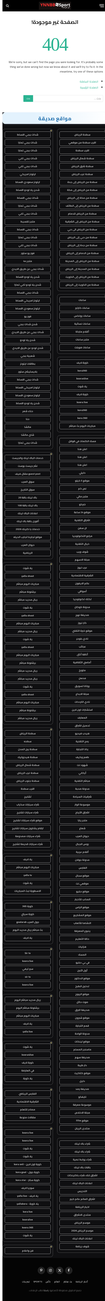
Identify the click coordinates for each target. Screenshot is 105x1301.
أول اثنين (80, 970)
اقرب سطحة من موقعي (80, 142)
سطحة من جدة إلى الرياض (80, 245)
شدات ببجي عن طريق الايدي (25, 269)
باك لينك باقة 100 (25, 505)
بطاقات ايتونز (25, 363)
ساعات (80, 300)
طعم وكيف (80, 757)
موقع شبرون (79, 1018)
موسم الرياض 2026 (80, 1230)
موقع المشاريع (80, 915)
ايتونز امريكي (25, 174)
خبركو (80, 504)
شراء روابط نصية (79, 1159)
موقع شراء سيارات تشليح (25, 820)
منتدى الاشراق (79, 1215)
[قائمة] (99, 6)
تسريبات (23, 1282)
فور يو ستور (25, 253)
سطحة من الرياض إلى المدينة (80, 261)
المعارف (80, 717)
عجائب (79, 646)
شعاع (80, 828)
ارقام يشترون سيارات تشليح (25, 828)
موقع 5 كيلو (79, 480)
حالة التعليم (80, 939)
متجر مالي (79, 496)
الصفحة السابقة (86, 81)
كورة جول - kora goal (25, 1172)
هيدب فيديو (79, 733)
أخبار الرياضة (79, 1282)
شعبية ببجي (25, 356)
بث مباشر (65, 1282)
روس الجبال (79, 844)
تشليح (25, 796)
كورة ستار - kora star (25, 1180)
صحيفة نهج (80, 615)
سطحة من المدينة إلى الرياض (80, 269)
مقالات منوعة (25, 1117)
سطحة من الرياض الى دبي (80, 229)
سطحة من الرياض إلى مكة (80, 190)
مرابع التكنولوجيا (80, 536)
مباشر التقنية (80, 781)
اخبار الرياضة (80, 1207)
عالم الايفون (80, 583)
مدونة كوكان (80, 607)
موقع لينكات (79, 1041)
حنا (25, 419)
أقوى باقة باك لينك (25, 521)
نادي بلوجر (80, 638)
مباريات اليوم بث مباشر (79, 426)
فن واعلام (25, 1250)
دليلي (80, 472)
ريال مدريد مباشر (25, 599)
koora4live (80, 378)
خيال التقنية (80, 544)
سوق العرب (25, 481)
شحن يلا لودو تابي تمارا (25, 284)
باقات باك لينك (79, 1167)
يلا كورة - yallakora (25, 1203)
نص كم (80, 488)
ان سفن (79, 528)
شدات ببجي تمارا (25, 142)
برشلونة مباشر (25, 591)
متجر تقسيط (25, 221)
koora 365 (25, 1227)
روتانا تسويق (79, 686)
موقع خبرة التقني (80, 630)
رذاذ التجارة (80, 749)
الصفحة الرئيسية (87, 87)
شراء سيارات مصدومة (25, 836)
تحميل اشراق (79, 725)
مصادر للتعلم (25, 1109)
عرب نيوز (80, 567)
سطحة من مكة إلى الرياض (80, 198)
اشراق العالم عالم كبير (80, 1199)
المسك (80, 954)
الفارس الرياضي (25, 1093)
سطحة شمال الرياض (80, 158)
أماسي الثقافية (80, 662)
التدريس (80, 1191)
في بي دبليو (80, 962)
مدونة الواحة (79, 1033)
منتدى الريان (79, 1128)
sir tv (25, 976)
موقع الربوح (80, 994)
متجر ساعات (80, 339)
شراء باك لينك (80, 1143)
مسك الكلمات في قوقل (80, 441)
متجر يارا (80, 820)
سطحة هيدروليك (25, 757)
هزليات (80, 946)
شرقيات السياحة (79, 796)
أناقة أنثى (79, 654)
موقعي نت (79, 883)
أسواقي (79, 591)
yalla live (25, 1031)
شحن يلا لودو (25, 340)
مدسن (80, 678)
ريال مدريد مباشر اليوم (25, 1000)
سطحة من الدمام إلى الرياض (79, 253)
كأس (45, 1282)
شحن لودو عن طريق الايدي (25, 348)
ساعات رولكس (79, 316)
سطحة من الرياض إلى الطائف (80, 205)
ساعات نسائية (80, 323)
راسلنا (43, 1290)
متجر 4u (25, 261)
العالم (55, 1282)
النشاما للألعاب (80, 923)
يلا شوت (80, 386)
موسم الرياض (80, 1222)
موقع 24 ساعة (79, 512)
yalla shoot (25, 576)
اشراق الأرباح (80, 812)
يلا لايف (25, 859)
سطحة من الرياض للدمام (79, 213)
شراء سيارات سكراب (25, 804)
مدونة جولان (79, 860)
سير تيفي (25, 969)
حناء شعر (25, 411)
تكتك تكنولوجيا (80, 599)
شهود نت (79, 765)
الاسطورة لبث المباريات (25, 891)
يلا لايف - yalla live (25, 1196)
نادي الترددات (79, 702)
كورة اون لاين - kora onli (25, 1164)
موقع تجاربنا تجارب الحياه (25, 537)
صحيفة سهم (79, 1057)
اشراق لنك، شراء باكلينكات (80, 1175)
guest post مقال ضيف (25, 474)
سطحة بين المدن (25, 749)
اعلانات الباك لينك (80, 1183)
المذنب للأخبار (80, 899)
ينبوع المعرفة (80, 931)
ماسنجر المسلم (80, 1049)
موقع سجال (80, 875)
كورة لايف (80, 362)
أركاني (80, 773)
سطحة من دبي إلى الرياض (80, 237)
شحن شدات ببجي (25, 324)
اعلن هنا (80, 449)
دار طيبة (79, 1065)
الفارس (80, 867)
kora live (25, 1211)
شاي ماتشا (25, 435)
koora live (79, 402)
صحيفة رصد (80, 1089)
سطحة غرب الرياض (79, 174)
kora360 (79, 370)
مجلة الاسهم (79, 559)
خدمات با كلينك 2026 (25, 529)
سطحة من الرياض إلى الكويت (80, 277)
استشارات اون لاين (79, 709)
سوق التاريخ (25, 489)
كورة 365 (25, 906)
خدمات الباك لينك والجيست (25, 458)
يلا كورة (25, 1078)
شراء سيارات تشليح (25, 812)
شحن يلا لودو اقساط (25, 190)
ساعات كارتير (80, 308)
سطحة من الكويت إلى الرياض (80, 284)
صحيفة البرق (79, 1010)
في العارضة (25, 1070)
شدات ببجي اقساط (25, 134)
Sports (35, 1282)
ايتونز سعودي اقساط (25, 182)
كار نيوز (79, 623)
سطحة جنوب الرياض (25, 781)
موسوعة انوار (80, 804)
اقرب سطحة (80, 150)
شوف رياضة (80, 1246)
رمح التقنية (79, 741)
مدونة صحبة (80, 788)
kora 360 (80, 418)
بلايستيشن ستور (25, 371)
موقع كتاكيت (80, 1073)
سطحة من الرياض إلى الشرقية (80, 221)
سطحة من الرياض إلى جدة (80, 182)
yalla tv (25, 875)
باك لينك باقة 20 (25, 497)
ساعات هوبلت (80, 347)
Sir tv (25, 953)
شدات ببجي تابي (25, 158)
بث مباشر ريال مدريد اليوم (25, 930)
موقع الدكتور (80, 978)
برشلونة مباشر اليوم (25, 1008)
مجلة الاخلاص (80, 1112)
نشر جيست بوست (25, 466)
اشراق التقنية (80, 520)
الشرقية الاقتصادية (80, 575)
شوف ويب (80, 551)
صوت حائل (80, 1002)
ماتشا (25, 427)
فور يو (25, 316)
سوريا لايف (25, 1188)
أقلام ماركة (80, 331)
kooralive (25, 1219)
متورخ (79, 670)
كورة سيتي (25, 914)
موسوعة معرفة (79, 1104)
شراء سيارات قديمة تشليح (25, 844)
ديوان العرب (80, 836)
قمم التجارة (80, 1025)
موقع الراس (80, 907)
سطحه (25, 741)
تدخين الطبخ (80, 986)
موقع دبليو (80, 891)
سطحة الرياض (80, 134)
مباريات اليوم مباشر (25, 584)
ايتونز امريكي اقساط (25, 300)
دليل (79, 1081)
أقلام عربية (79, 852)
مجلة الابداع (80, 694)
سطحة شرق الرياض (80, 166)
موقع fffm (80, 1120)
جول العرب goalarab (25, 922)
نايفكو (80, 1097)
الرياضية (25, 553)
